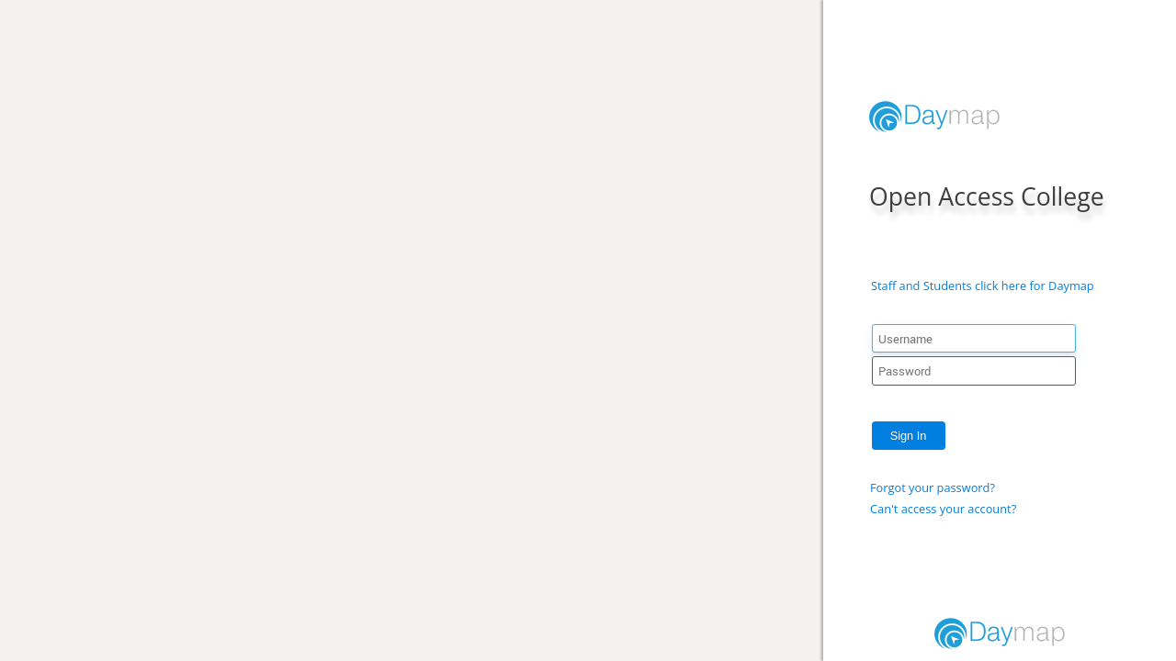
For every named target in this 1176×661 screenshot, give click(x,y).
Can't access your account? (943, 508)
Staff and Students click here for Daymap (982, 285)
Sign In (908, 436)
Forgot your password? (932, 487)
